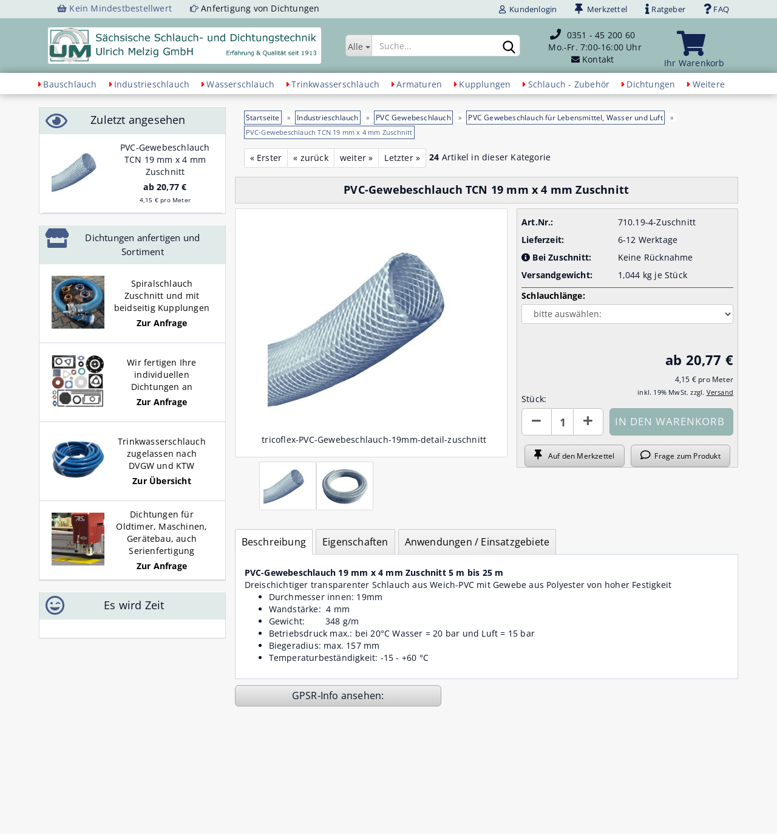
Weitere (709, 84)
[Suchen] (508, 46)
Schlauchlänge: (553, 295)
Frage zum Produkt (680, 455)
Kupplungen (485, 84)
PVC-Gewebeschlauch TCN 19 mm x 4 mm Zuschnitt (165, 159)
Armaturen (419, 84)
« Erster (266, 157)
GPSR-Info (316, 695)
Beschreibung (274, 542)
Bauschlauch (70, 84)
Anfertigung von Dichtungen (260, 8)
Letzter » (402, 157)
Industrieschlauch (151, 84)
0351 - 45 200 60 (601, 35)
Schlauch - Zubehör (569, 84)
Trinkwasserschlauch (335, 84)
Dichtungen (650, 84)
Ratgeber (665, 9)
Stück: (533, 399)
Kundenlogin (528, 9)
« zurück (310, 157)
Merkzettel (601, 9)
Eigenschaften (355, 542)
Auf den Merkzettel (574, 455)
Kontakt (598, 59)
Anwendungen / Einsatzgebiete (477, 542)
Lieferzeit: (542, 239)
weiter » (356, 157)
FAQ (716, 9)
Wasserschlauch (240, 84)
